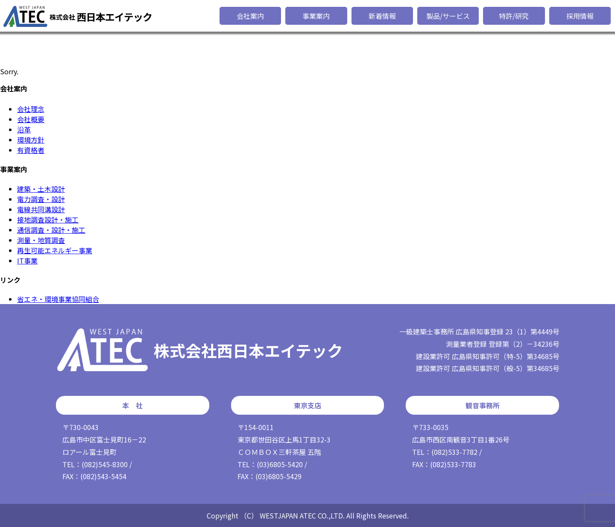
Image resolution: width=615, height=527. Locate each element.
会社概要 (30, 119)
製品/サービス (448, 16)
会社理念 (30, 109)
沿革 (24, 129)
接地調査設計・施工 (48, 219)
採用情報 (580, 16)
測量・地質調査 (41, 240)
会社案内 (250, 16)
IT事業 (27, 260)
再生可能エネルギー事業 (54, 250)
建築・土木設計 (41, 189)
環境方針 (30, 140)
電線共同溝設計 (41, 209)
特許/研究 (514, 16)
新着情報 (382, 16)
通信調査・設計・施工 (51, 230)
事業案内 (316, 16)
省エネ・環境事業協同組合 (58, 299)
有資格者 (30, 150)
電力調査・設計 (41, 199)
